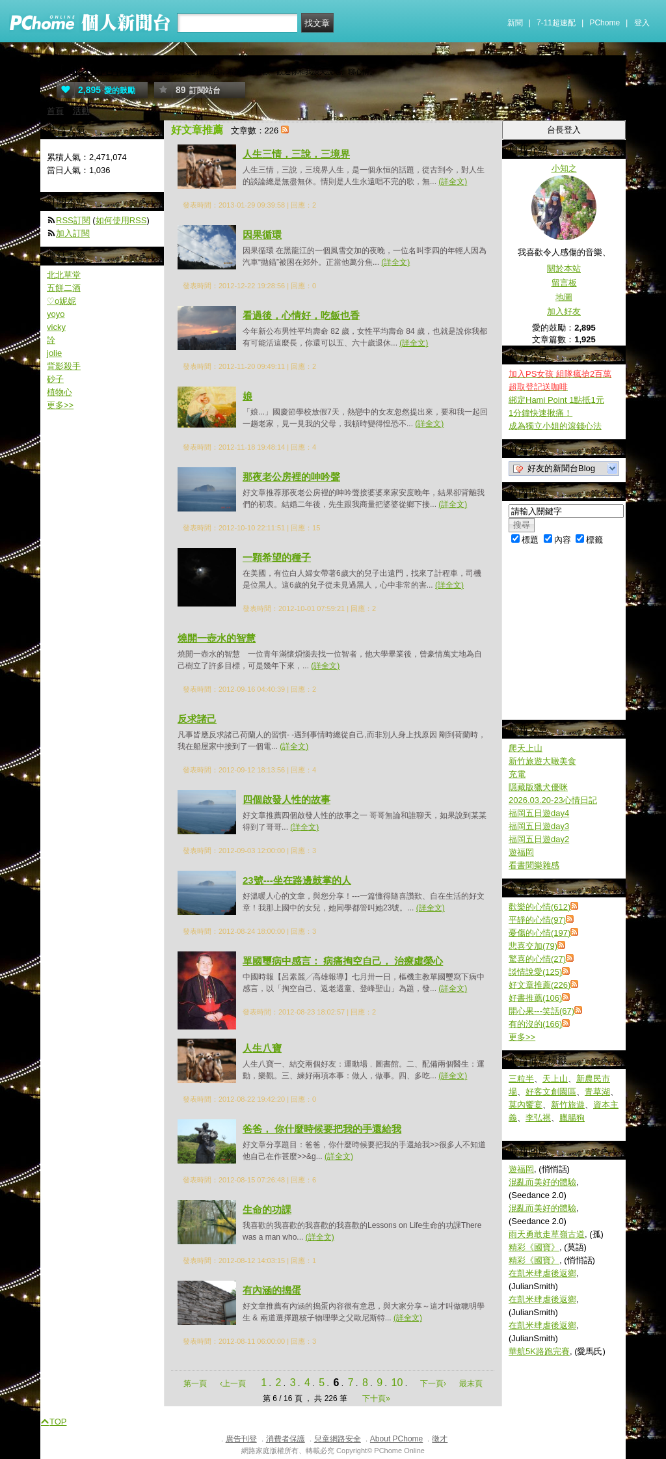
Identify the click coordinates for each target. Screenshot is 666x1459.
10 (397, 1382)
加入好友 (564, 311)
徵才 (439, 1438)
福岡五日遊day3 (539, 826)
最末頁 (471, 1383)
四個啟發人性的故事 (286, 799)
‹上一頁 (233, 1383)
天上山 (555, 1079)
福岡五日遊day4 (539, 813)
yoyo (55, 314)
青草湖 (597, 1092)
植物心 (59, 392)
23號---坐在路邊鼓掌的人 (297, 880)
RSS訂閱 (73, 220)
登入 (642, 22)
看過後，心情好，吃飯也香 (301, 315)
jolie (54, 353)
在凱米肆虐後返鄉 (542, 1273)
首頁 (55, 111)
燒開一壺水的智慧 (217, 638)
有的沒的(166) (535, 1024)
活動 (81, 111)
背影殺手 (64, 366)
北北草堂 (64, 275)
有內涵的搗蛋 (272, 1290)
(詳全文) (452, 181)
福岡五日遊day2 (539, 839)
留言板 (564, 283)
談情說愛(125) (535, 972)
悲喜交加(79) (533, 946)
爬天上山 (525, 748)
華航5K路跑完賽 (539, 1351)
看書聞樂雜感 (534, 865)
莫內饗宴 (525, 1105)
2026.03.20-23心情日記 (553, 800)
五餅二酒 (64, 288)
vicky (56, 327)
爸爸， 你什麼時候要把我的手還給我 (322, 1128)
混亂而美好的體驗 (542, 1182)
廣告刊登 (241, 1438)
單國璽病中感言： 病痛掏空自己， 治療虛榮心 (343, 960)
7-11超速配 (556, 22)
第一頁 (195, 1383)
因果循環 (262, 234)
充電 (517, 774)
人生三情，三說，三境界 (296, 153)
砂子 (55, 379)
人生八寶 (262, 1048)
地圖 (563, 297)
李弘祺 (538, 1118)
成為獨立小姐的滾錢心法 (555, 426)
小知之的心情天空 (102, 70)
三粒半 (521, 1079)
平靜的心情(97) (537, 920)
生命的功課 (267, 1209)
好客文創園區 (551, 1092)
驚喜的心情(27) (537, 959)
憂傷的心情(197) (539, 933)
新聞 (515, 22)
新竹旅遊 (568, 1105)
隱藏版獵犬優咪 (538, 787)
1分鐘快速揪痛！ (540, 413)
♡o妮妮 (61, 301)
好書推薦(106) (535, 998)
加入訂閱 (73, 233)
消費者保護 (285, 1438)
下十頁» (376, 1398)
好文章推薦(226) (539, 985)
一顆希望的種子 (277, 557)
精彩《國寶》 (534, 1247)
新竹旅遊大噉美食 (542, 761)
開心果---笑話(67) (541, 1011)
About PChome (396, 1438)
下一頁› (434, 1383)
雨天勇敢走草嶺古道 (547, 1234)
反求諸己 (197, 718)
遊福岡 (521, 852)
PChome (604, 22)
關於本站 (564, 268)
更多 (522, 1037)
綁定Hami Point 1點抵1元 (556, 400)
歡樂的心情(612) (539, 907)
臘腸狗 (572, 1118)
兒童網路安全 (337, 1438)
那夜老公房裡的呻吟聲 (291, 476)
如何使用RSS (121, 220)
